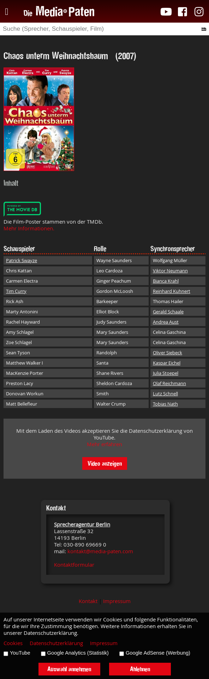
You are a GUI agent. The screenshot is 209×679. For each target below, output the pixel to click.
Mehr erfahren (104, 444)
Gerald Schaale (168, 311)
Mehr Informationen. (29, 228)
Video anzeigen (105, 463)
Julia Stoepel (165, 373)
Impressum (117, 601)
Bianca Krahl (166, 281)
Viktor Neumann (170, 270)
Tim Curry (16, 291)
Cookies (13, 643)
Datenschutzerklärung (56, 643)
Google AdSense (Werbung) (158, 653)
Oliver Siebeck (167, 352)
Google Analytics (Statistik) (78, 653)
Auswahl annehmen (69, 669)
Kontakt (88, 601)
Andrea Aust (166, 322)
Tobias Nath (165, 404)
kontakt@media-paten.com (100, 551)
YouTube (20, 653)
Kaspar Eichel (166, 363)
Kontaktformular (74, 564)
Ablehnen (140, 669)
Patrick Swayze (21, 260)
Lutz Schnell (165, 393)
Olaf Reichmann (169, 383)
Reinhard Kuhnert (171, 291)
